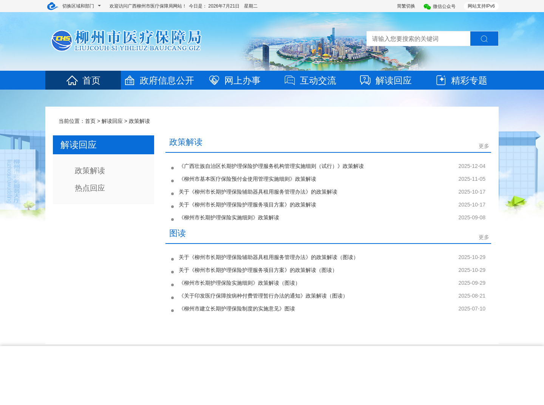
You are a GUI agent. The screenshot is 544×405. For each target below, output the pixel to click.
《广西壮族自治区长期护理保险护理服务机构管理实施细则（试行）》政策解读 (271, 166)
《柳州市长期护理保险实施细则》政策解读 (229, 217)
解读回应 (385, 80)
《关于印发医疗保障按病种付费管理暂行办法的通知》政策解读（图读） (263, 296)
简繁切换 (406, 6)
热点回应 (90, 188)
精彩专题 (460, 80)
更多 (484, 146)
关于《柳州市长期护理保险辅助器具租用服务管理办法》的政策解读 (258, 192)
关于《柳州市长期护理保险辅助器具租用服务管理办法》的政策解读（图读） (269, 257)
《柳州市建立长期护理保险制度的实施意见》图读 (237, 309)
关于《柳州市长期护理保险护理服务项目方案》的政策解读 (247, 205)
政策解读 (139, 121)
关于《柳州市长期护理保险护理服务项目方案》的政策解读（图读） (258, 270)
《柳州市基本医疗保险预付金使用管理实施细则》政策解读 (247, 179)
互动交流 (309, 80)
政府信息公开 (158, 80)
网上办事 (234, 80)
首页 (83, 80)
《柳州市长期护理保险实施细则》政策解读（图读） (239, 283)
